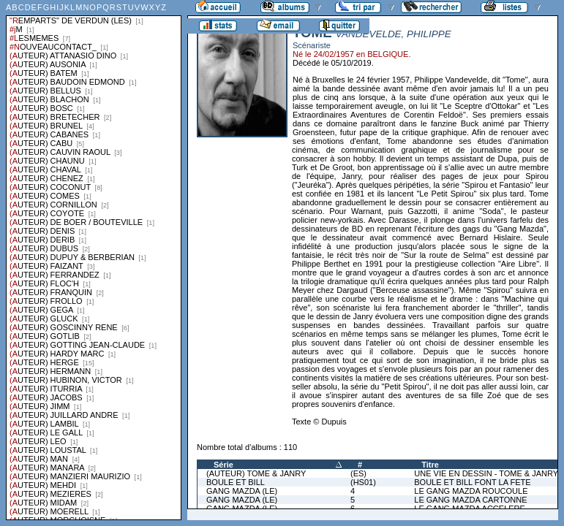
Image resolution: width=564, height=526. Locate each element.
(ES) (358, 473)
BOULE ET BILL (235, 482)
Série (223, 464)
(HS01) (363, 482)
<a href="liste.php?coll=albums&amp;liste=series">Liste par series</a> (93, 260)
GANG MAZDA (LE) (241, 491)
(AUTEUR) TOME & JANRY (256, 473)
